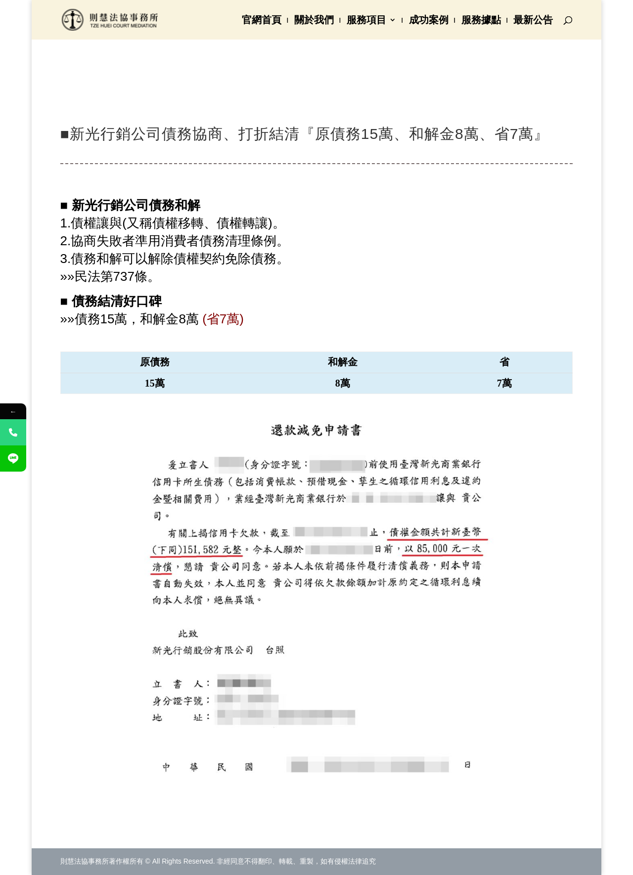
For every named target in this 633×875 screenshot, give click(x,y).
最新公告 (533, 20)
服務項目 (366, 20)
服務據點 (481, 20)
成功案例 (429, 20)
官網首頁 (261, 20)
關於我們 (314, 20)
